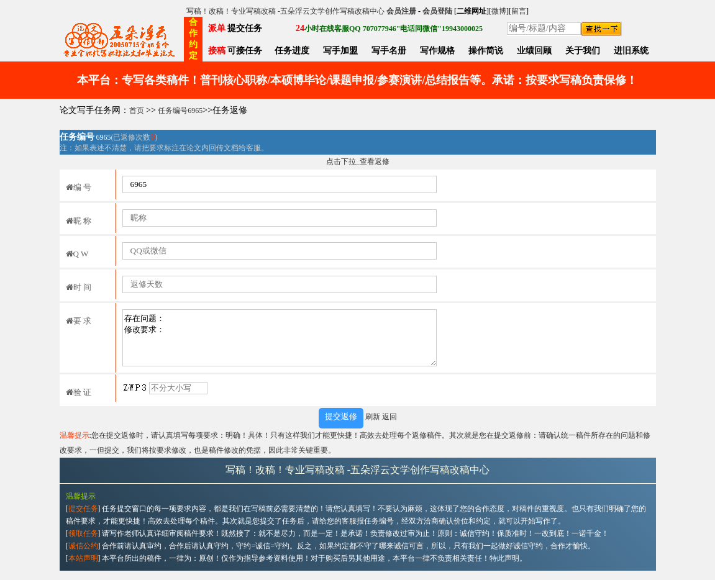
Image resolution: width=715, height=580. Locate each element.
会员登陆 (437, 11)
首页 (136, 110)
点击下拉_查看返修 (357, 161)
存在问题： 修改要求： (279, 337)
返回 (389, 416)
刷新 (372, 416)
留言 (518, 11)
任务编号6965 (180, 110)
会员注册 (401, 11)
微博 (498, 11)
